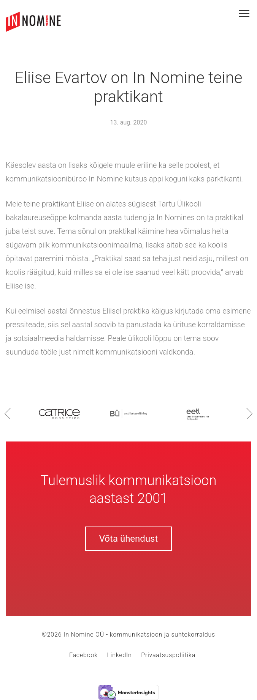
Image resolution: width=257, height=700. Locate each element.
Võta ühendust (128, 538)
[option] (59, 413)
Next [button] (249, 413)
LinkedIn (119, 655)
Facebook (83, 655)
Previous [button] (7, 413)
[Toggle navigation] (248, 14)
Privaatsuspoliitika (168, 655)
